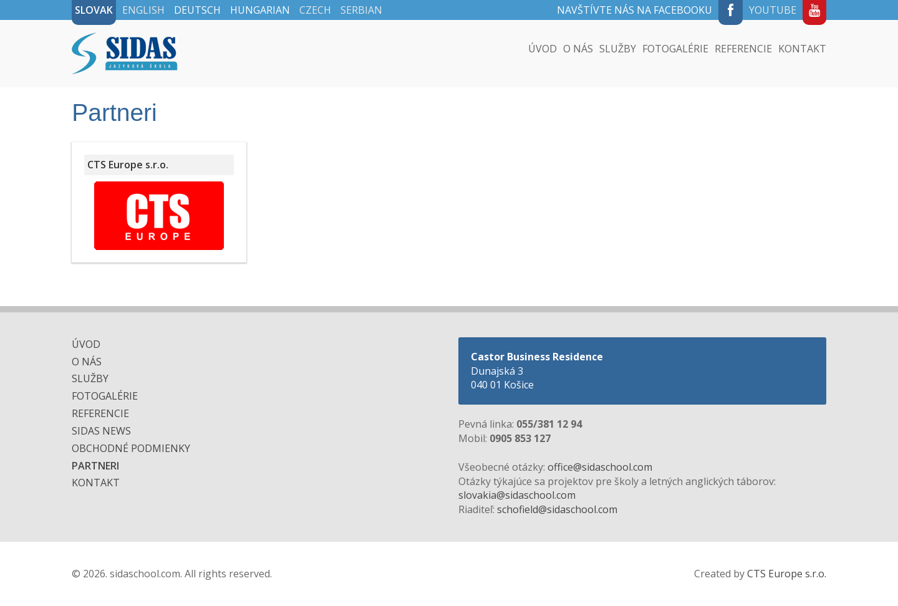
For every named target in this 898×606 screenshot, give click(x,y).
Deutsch (197, 10)
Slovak (94, 10)
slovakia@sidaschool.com (517, 495)
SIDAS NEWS (101, 431)
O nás (578, 48)
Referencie (743, 48)
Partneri (95, 466)
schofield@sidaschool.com (557, 509)
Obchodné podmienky (131, 448)
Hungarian (260, 10)
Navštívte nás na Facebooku (634, 10)
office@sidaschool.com (600, 467)
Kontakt (802, 48)
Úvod (542, 48)
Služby (617, 48)
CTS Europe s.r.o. (786, 573)
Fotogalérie (675, 48)
